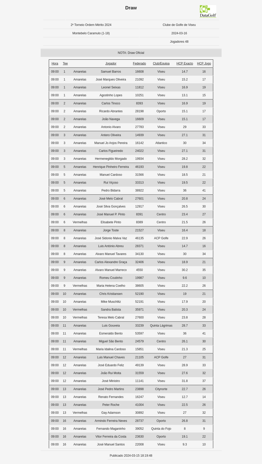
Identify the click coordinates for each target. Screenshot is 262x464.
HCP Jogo (204, 63)
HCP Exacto (184, 63)
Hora (55, 63)
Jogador (110, 63)
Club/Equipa (161, 63)
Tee (65, 63)
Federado (139, 63)
